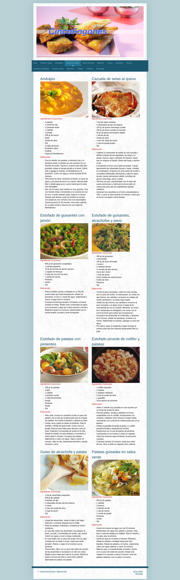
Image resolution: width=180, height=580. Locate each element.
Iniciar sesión (138, 571)
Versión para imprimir (46, 571)
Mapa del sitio (62, 571)
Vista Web (139, 574)
